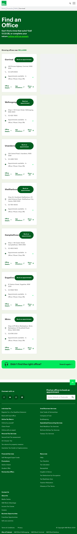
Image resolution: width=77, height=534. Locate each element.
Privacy (20, 527)
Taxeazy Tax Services (47, 433)
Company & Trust (45, 416)
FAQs (41, 457)
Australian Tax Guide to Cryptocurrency (14, 448)
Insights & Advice (46, 472)
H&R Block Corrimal (37, 532)
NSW (16, 8)
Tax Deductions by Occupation (50, 475)
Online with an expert (9, 430)
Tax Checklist (44, 461)
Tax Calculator (45, 464)
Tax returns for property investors (12, 444)
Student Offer (6, 468)
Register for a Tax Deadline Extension (14, 412)
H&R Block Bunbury (52, 532)
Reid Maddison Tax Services (49, 426)
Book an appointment (24, 59)
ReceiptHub (44, 468)
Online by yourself (8, 423)
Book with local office (9, 416)
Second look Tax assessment (11, 437)
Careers (4, 510)
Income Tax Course (8, 506)
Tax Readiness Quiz (46, 479)
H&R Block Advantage (9, 503)
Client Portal (6, 426)
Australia (10, 8)
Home (4, 8)
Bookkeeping (44, 419)
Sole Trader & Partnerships (49, 412)
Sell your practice (7, 521)
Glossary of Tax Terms (47, 486)
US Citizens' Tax (7, 441)
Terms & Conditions (8, 527)
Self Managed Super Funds (11, 457)
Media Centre (6, 499)
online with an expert (18, 36)
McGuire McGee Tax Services (49, 430)
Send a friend (6, 464)
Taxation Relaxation (46, 482)
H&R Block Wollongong (21, 532)
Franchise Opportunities (10, 517)
